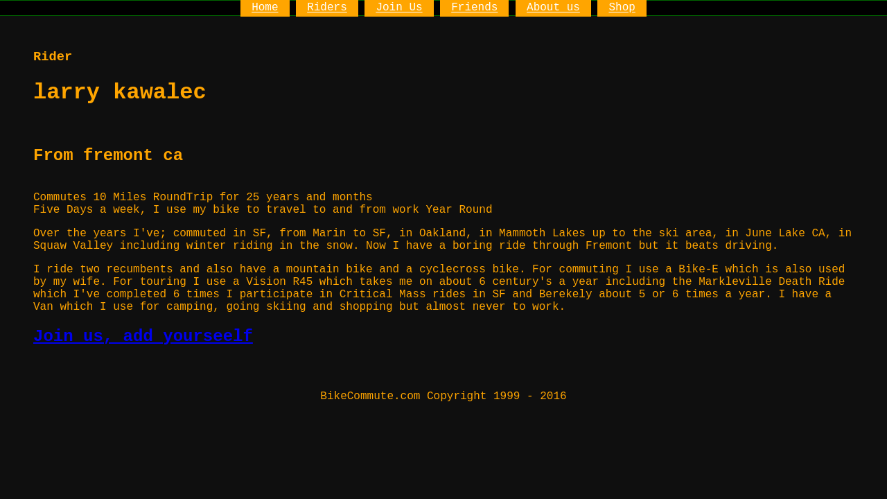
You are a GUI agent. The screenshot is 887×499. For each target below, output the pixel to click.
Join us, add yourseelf (143, 336)
